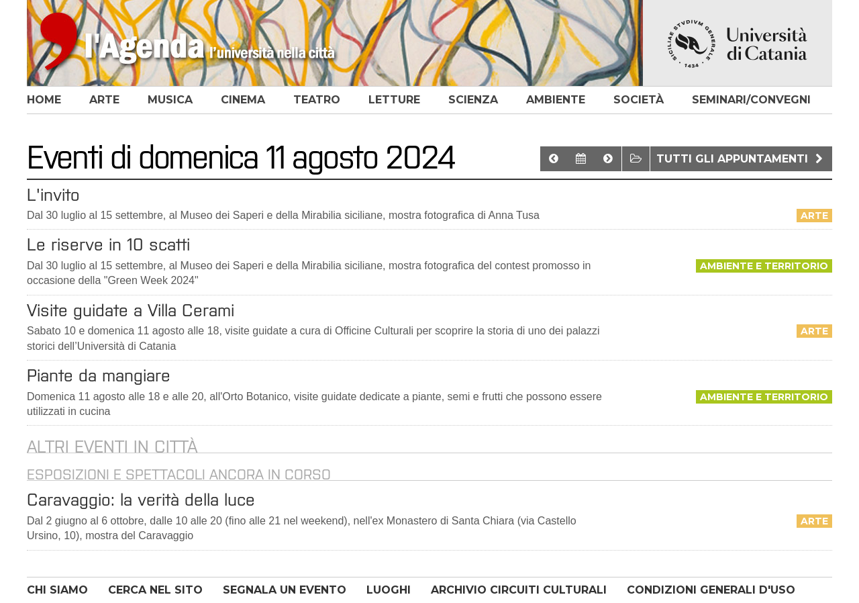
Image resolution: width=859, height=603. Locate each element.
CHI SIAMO (57, 590)
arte (104, 99)
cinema (243, 99)
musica (170, 99)
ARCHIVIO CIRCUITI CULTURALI (519, 590)
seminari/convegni (751, 99)
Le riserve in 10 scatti (108, 244)
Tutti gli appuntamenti (741, 158)
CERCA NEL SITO (155, 590)
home (44, 99)
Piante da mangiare (98, 375)
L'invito (53, 195)
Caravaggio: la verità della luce (141, 500)
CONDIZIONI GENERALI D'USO (711, 590)
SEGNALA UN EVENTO (284, 590)
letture (394, 99)
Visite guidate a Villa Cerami (130, 310)
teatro (316, 99)
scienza (473, 99)
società (638, 99)
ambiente (555, 99)
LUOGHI (388, 590)
